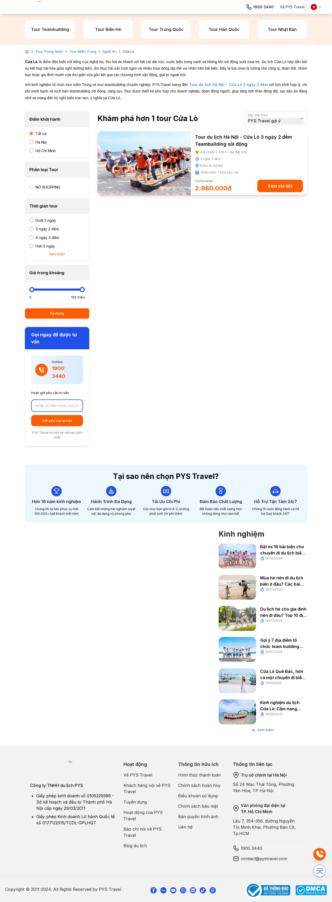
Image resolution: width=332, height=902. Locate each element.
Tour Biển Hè (108, 29)
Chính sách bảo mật (198, 806)
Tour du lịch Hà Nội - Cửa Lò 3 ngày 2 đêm (228, 84)
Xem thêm (57, 254)
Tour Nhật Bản (282, 29)
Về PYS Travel (292, 7)
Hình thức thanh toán (199, 775)
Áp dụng (57, 313)
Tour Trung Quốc (166, 29)
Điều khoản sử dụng (198, 795)
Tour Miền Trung (82, 51)
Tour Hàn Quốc (224, 29)
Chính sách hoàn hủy (199, 785)
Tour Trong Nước (49, 51)
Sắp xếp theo (258, 115)
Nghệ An (109, 51)
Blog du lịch (135, 845)
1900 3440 (260, 7)
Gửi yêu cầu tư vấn (57, 420)
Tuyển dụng (135, 802)
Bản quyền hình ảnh (198, 816)
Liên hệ (185, 827)
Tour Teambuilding (50, 29)
